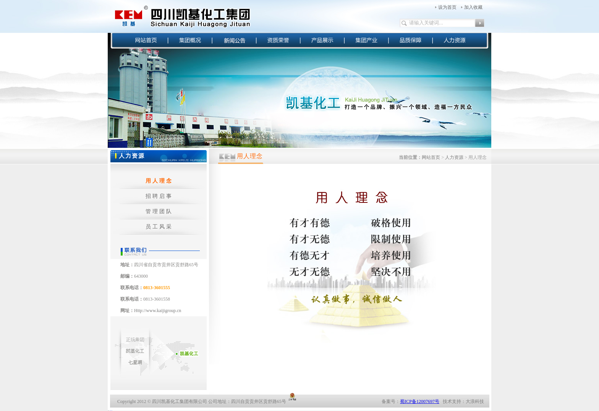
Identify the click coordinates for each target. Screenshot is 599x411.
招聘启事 (159, 196)
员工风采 (159, 227)
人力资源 (454, 157)
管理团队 (159, 211)
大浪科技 (475, 401)
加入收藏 (473, 7)
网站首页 (431, 157)
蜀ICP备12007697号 (419, 401)
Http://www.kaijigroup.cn (157, 310)
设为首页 (447, 7)
